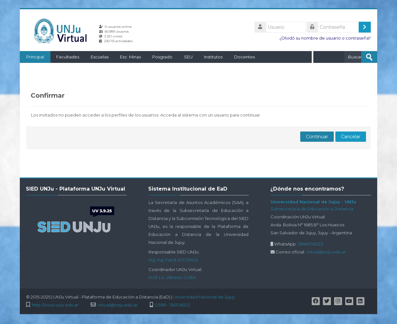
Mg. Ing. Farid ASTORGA (173, 259)
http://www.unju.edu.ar (55, 305)
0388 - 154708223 (172, 305)
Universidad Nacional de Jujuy (204, 296)
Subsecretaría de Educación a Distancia (312, 208)
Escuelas (100, 56)
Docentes (244, 56)
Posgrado (162, 56)
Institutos (213, 56)
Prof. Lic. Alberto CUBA (172, 277)
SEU (188, 56)
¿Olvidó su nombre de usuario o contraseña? (325, 38)
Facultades (67, 56)
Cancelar (350, 136)
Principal (35, 56)
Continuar (317, 136)
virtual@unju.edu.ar (326, 251)
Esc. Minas (130, 56)
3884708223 (310, 243)
